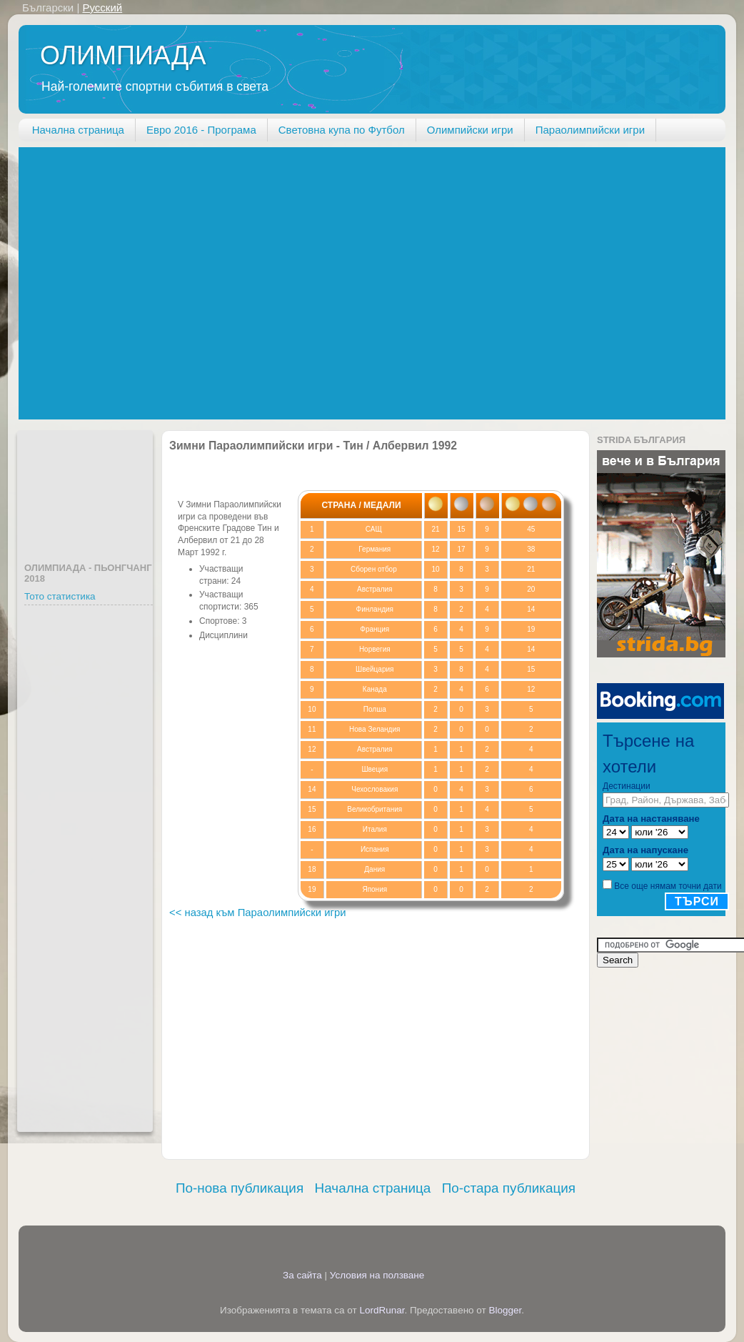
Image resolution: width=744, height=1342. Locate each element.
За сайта (302, 1275)
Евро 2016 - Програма (201, 130)
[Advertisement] (134, 281)
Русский (102, 7)
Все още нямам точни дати (667, 886)
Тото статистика (60, 596)
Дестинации (626, 786)
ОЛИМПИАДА (123, 55)
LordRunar (381, 1310)
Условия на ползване (377, 1275)
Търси (697, 901)
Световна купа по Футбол (341, 130)
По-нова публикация (239, 1188)
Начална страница (78, 130)
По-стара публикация (508, 1188)
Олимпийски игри (470, 130)
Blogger (505, 1310)
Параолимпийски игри (590, 130)
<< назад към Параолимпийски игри (257, 912)
